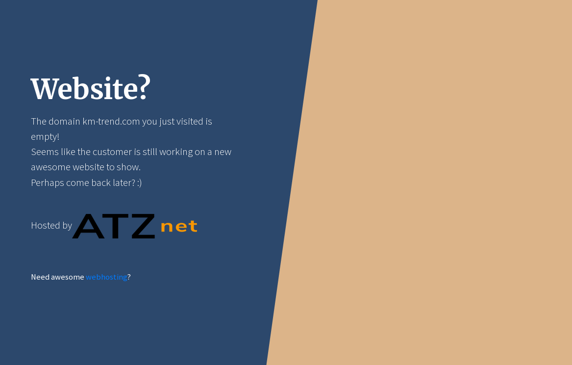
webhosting (106, 277)
